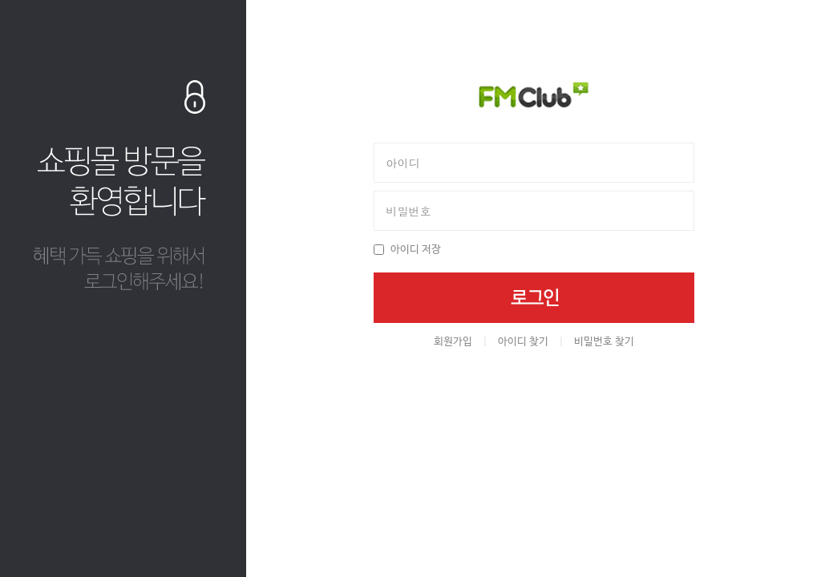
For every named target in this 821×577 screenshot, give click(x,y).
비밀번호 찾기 (604, 342)
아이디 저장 (415, 250)
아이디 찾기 (523, 342)
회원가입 (453, 342)
